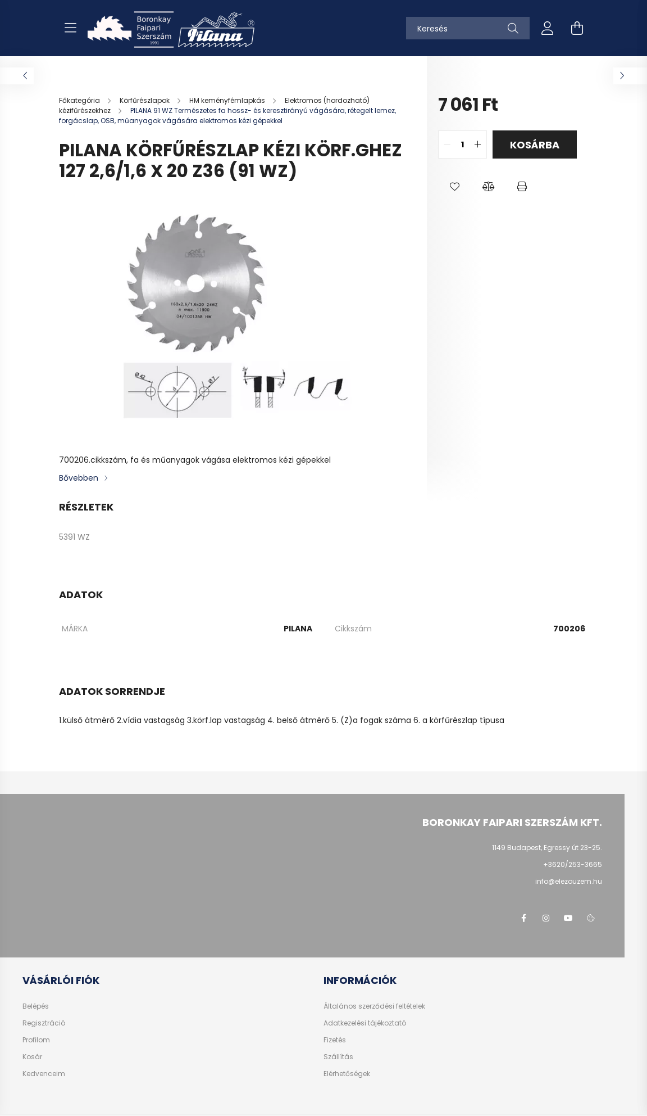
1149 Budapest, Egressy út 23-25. (547, 847)
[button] (455, 186)
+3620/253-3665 (572, 864)
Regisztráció (43, 1023)
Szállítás (338, 1057)
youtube (568, 918)
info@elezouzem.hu (568, 881)
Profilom (36, 1040)
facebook (523, 918)
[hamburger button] (70, 28)
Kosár (32, 1057)
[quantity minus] (447, 144)
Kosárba (534, 145)
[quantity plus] (478, 144)
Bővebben (78, 478)
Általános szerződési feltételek (374, 1006)
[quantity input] (462, 144)
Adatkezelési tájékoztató (365, 1023)
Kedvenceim (43, 1074)
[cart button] (577, 28)
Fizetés (335, 1040)
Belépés (35, 1006)
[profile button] (547, 28)
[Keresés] (468, 28)
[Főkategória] (80, 100)
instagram (546, 918)
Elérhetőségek (347, 1074)
